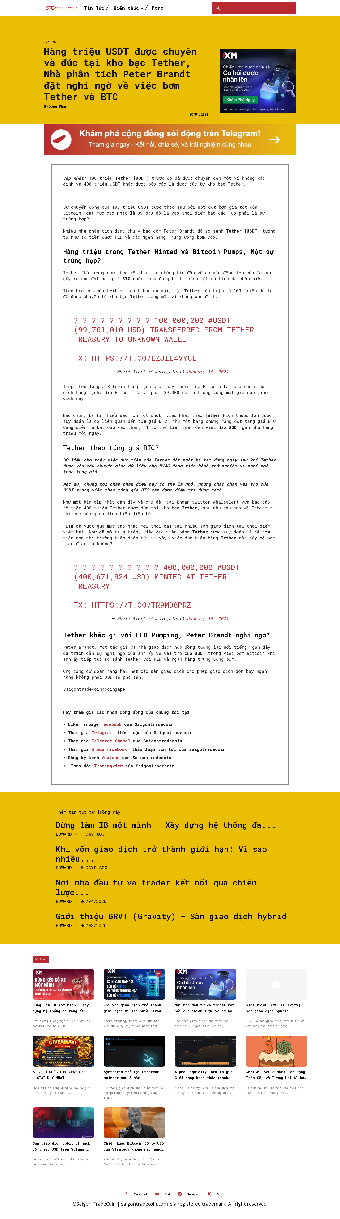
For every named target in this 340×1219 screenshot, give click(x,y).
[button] (217, 8)
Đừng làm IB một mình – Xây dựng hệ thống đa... (166, 824)
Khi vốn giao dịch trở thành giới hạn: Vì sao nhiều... (161, 853)
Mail (167, 1194)
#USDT (219, 320)
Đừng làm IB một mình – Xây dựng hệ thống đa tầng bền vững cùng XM (61, 1011)
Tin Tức (50, 41)
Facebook (141, 1194)
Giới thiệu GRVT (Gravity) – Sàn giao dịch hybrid (171, 916)
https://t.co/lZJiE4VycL (144, 358)
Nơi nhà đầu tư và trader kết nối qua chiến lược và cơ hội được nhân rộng (204, 1011)
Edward (64, 834)
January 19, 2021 (208, 371)
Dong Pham (58, 107)
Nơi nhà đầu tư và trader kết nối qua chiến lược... (156, 887)
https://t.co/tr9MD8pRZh (144, 605)
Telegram (194, 1194)
